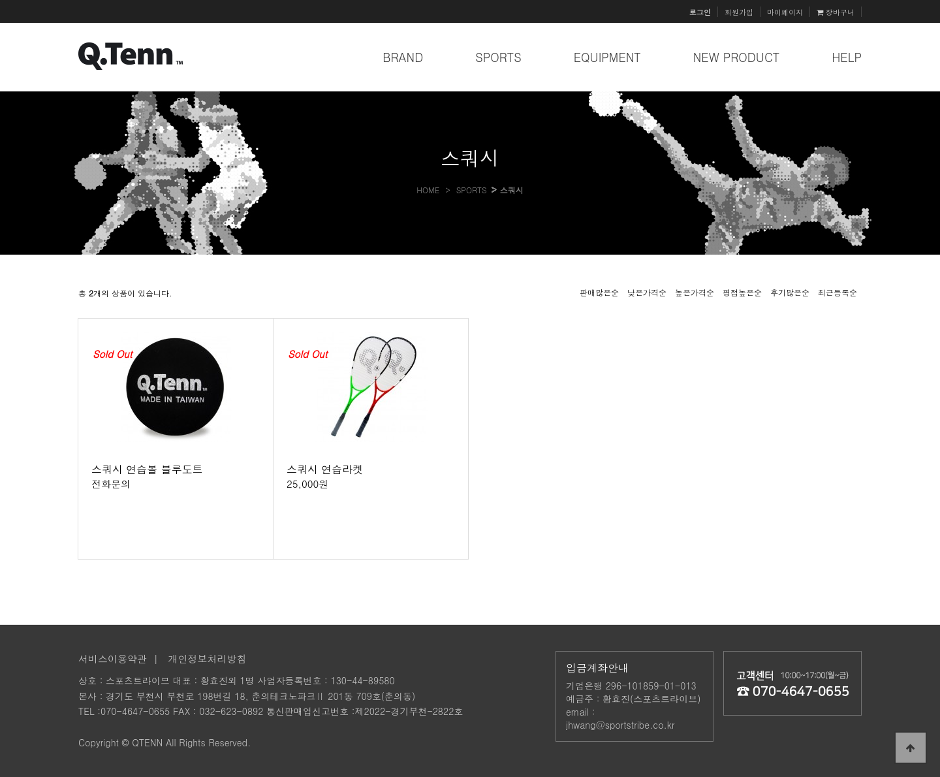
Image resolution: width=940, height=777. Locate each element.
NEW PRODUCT (736, 57)
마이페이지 (785, 12)
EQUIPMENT (607, 57)
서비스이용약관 (112, 658)
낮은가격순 (646, 292)
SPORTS (498, 57)
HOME (427, 189)
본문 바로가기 (0, 0)
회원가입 (739, 12)
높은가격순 (694, 292)
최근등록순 (837, 292)
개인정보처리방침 (207, 658)
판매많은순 (599, 292)
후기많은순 (789, 292)
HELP (847, 57)
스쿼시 (512, 189)
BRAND (403, 57)
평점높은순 (742, 292)
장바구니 (835, 12)
